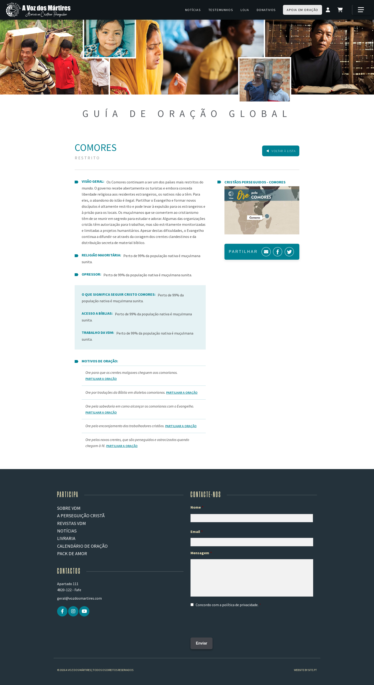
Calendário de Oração (82, 546)
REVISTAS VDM (71, 523)
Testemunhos (221, 10)
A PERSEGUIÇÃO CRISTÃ (81, 515)
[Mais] (362, 10)
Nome (197, 507)
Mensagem (201, 552)
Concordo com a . (227, 604)
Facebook (277, 251)
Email (197, 531)
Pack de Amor (72, 553)
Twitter (289, 251)
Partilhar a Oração (101, 379)
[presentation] (226, 621)
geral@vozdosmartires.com (79, 598)
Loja (245, 10)
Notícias (193, 10)
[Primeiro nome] (252, 518)
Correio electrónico (266, 251)
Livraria (66, 538)
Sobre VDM (69, 508)
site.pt (312, 666)
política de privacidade (240, 604)
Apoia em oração (302, 10)
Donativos (266, 10)
